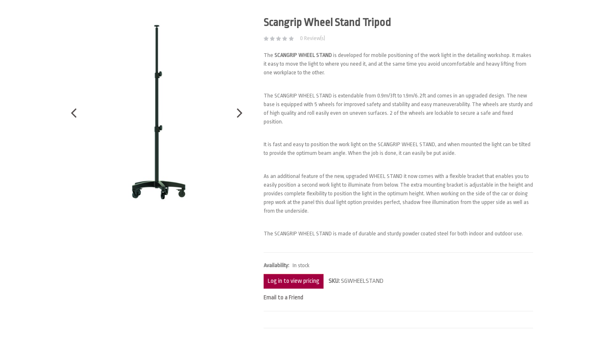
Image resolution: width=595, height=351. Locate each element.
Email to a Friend (283, 297)
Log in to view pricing (293, 281)
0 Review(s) (312, 38)
